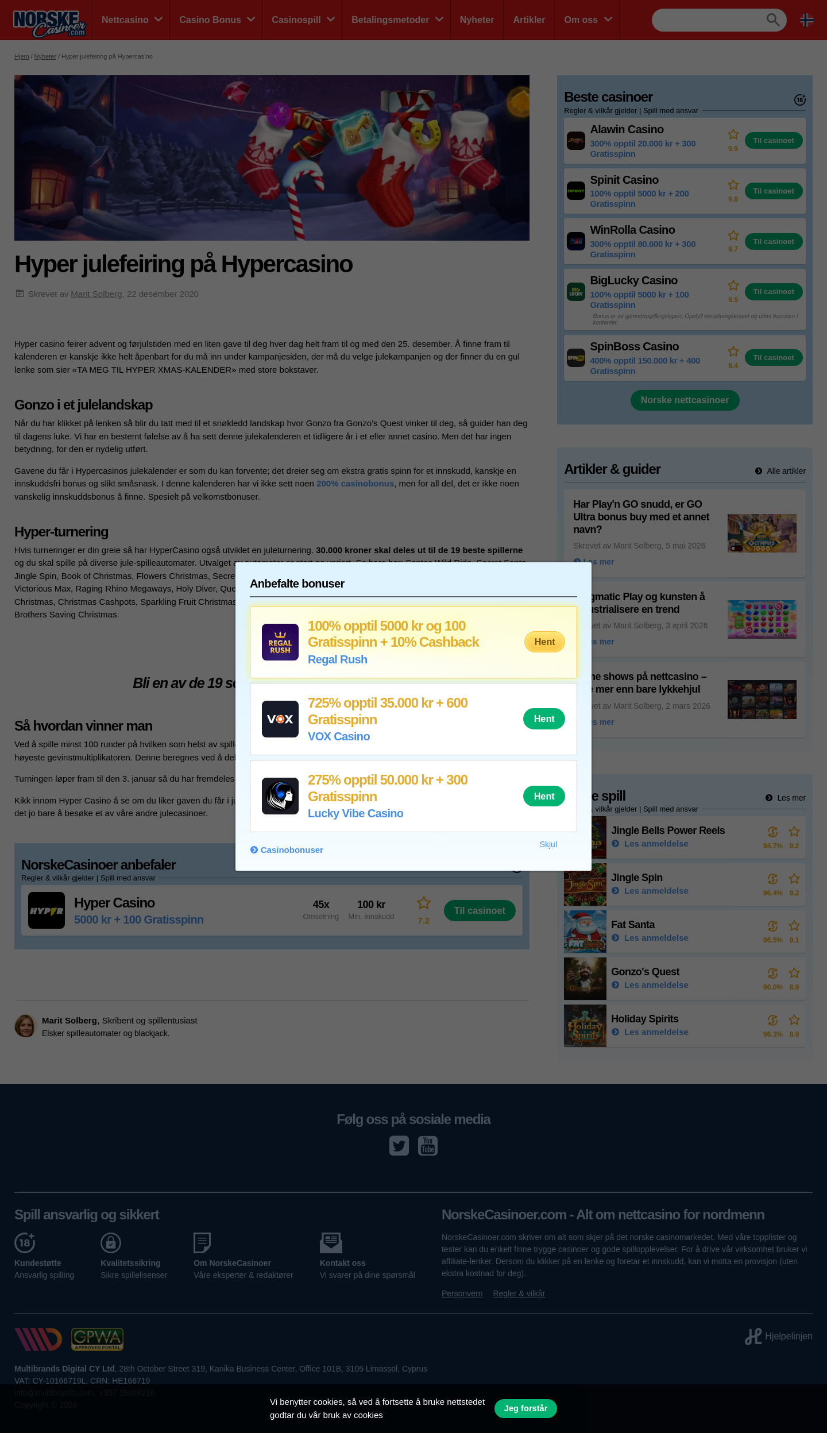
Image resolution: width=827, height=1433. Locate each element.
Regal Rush (338, 659)
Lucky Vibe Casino (355, 813)
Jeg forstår (526, 1408)
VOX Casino (339, 736)
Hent (545, 641)
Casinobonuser (292, 850)
